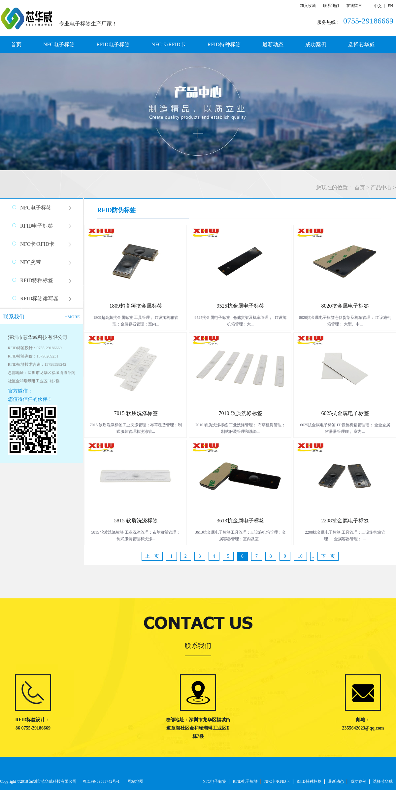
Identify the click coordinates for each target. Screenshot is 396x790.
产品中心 (381, 187)
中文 (378, 6)
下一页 (328, 556)
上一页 (152, 556)
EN (390, 5)
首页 (16, 44)
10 (300, 556)
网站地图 (134, 781)
